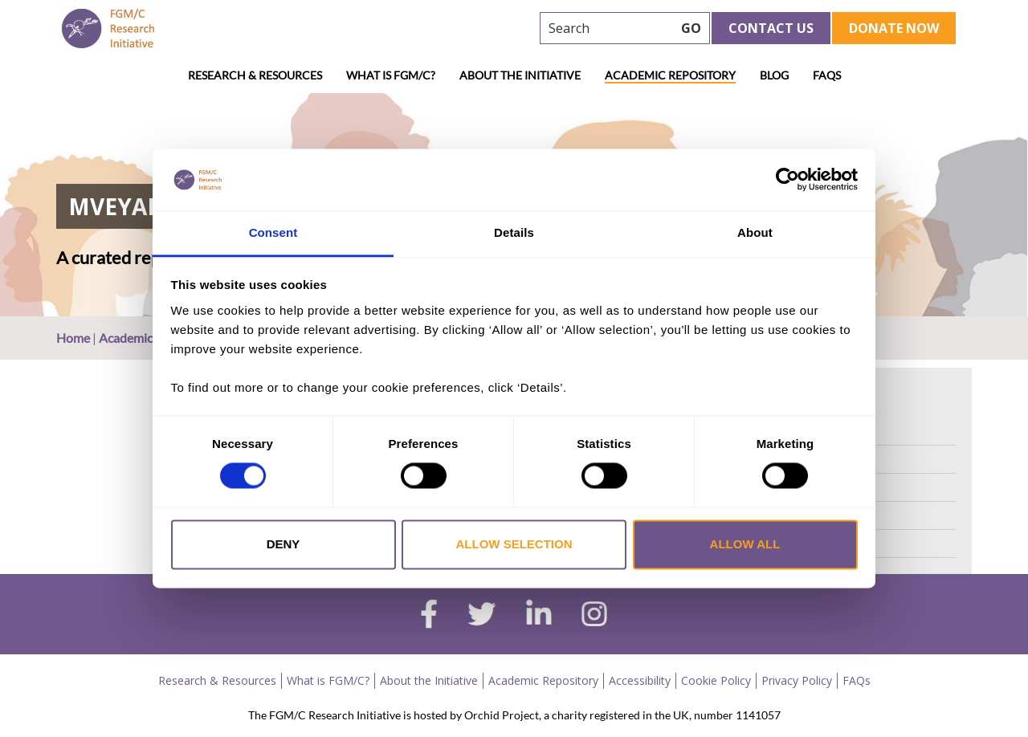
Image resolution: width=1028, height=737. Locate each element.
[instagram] (594, 615)
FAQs (827, 75)
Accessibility (640, 680)
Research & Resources (255, 75)
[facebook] (429, 615)
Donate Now (894, 28)
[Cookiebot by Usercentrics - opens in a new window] (787, 180)
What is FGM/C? (390, 75)
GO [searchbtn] (691, 28)
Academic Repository (670, 75)
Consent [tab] (273, 232)
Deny (283, 544)
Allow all (745, 544)
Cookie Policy (716, 680)
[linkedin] (538, 615)
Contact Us (771, 28)
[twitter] (481, 615)
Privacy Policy (796, 680)
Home (73, 337)
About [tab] (755, 232)
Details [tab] (514, 232)
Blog (774, 75)
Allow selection (514, 544)
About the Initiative (520, 75)
